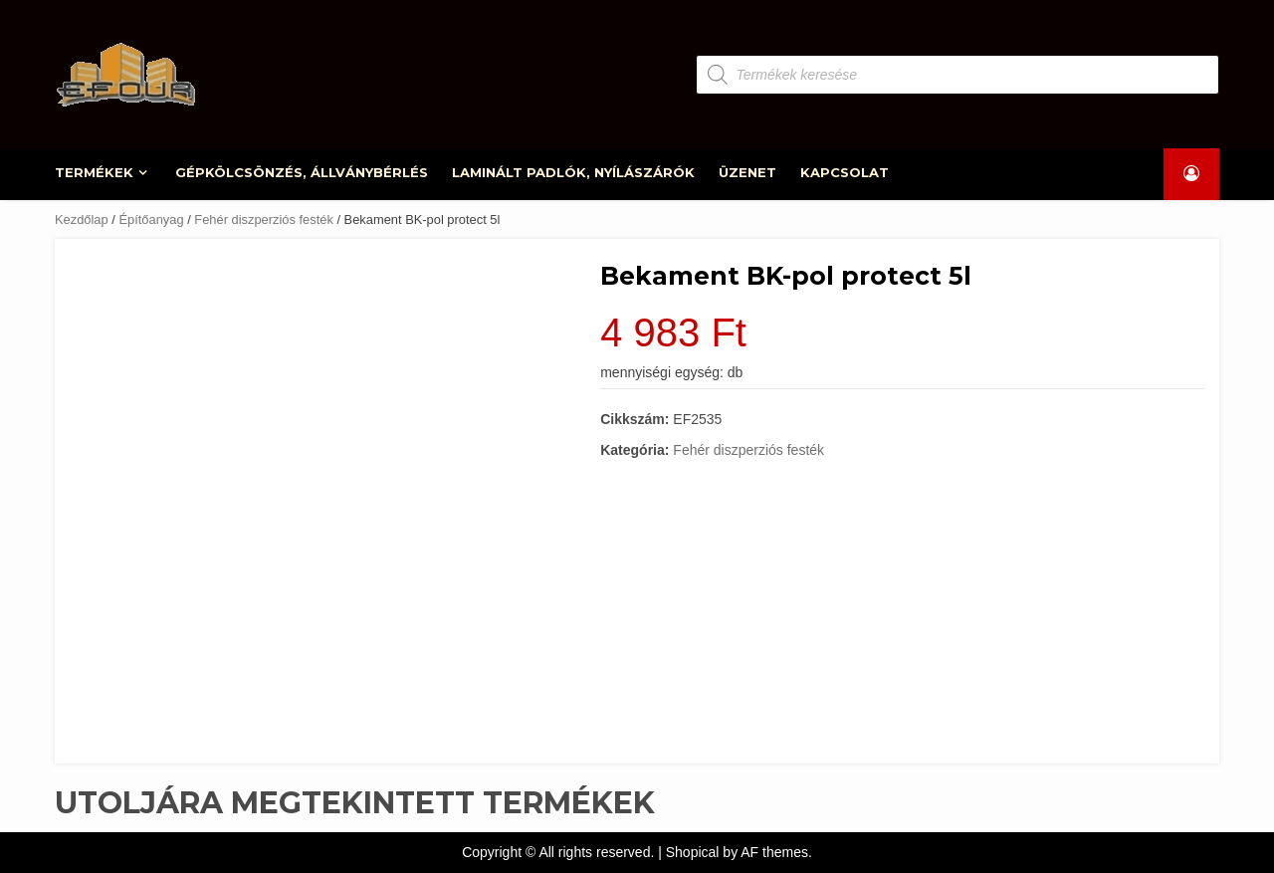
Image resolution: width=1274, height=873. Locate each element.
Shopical (693, 852)
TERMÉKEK (95, 172)
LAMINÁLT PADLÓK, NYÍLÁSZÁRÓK (573, 172)
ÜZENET (747, 172)
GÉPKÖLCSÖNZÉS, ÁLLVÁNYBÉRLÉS (301, 172)
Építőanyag (150, 219)
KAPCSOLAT (844, 172)
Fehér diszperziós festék (263, 219)
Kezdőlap (81, 219)
